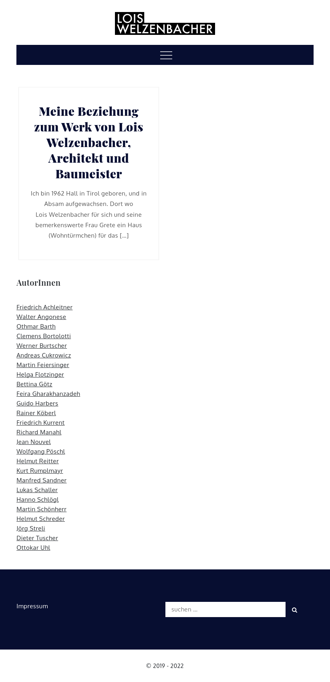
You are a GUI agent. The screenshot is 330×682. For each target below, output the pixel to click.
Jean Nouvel (33, 442)
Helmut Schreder (40, 519)
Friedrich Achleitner (44, 307)
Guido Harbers (37, 403)
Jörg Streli (30, 528)
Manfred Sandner (41, 480)
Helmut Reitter (37, 461)
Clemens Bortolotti (43, 336)
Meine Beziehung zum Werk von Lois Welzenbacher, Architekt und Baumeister (88, 142)
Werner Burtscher (41, 345)
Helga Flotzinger (40, 374)
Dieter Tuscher (37, 538)
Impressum (32, 606)
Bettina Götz (34, 384)
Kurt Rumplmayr (39, 470)
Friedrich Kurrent (40, 422)
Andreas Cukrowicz (43, 355)
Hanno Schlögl (37, 499)
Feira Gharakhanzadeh (48, 393)
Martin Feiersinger (42, 365)
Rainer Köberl (36, 413)
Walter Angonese (41, 317)
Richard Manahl (38, 432)
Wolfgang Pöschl (40, 451)
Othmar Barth (36, 326)
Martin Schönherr (41, 509)
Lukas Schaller (37, 490)
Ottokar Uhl (33, 547)
